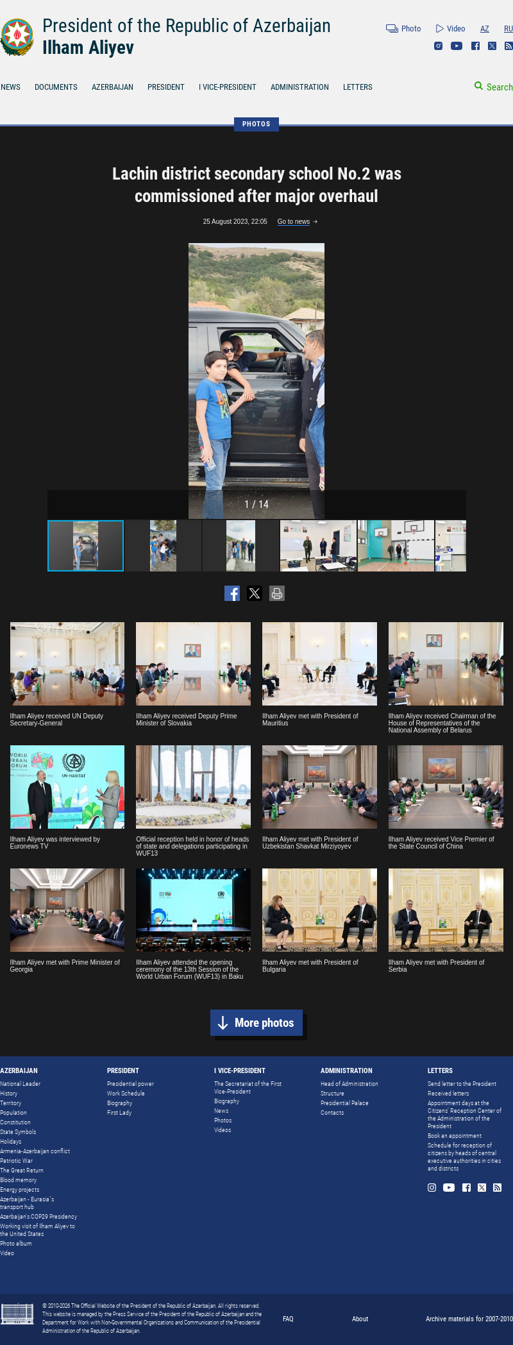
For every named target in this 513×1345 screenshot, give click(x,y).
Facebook (475, 46)
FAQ (288, 1319)
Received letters (448, 1093)
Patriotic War (16, 1160)
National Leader (20, 1083)
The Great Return (22, 1170)
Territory (10, 1102)
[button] (454, 381)
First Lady (119, 1112)
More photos (264, 1022)
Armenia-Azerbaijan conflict (35, 1151)
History (8, 1093)
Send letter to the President (462, 1083)
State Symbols (18, 1131)
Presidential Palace (345, 1102)
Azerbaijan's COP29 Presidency (38, 1216)
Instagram (438, 46)
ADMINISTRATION (300, 87)
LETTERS (358, 87)
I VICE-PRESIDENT (227, 87)
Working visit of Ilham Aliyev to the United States (37, 1229)
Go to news (294, 221)
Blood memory (18, 1179)
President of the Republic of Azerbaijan (186, 26)
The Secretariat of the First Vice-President (248, 1087)
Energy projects (19, 1189)
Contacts (332, 1112)
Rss (509, 46)
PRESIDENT (166, 87)
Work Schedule (126, 1093)
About (360, 1319)
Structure (332, 1093)
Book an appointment (455, 1135)
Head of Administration (349, 1083)
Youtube (457, 46)
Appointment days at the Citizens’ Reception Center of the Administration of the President (464, 1114)
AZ (484, 28)
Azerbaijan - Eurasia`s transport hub (27, 1203)
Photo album (16, 1243)
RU (508, 28)
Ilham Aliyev (88, 47)
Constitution (15, 1122)
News (221, 1110)
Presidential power (130, 1083)
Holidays (10, 1141)
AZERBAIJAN (112, 87)
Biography (119, 1102)
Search (500, 87)
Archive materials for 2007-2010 (469, 1319)
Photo (411, 28)
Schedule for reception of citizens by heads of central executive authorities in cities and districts (464, 1157)
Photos (222, 1120)
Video (456, 28)
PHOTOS (256, 124)
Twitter (492, 46)
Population (13, 1112)
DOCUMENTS (56, 87)
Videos (222, 1129)
